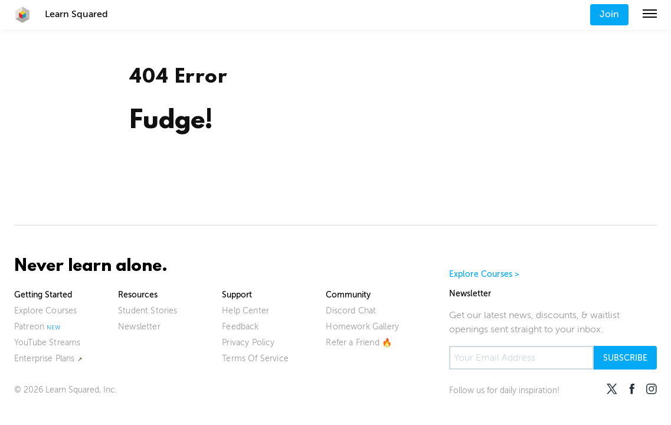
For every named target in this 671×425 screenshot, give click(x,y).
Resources (138, 294)
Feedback (240, 326)
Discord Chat (351, 310)
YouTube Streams (47, 342)
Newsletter (139, 326)
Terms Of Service (255, 358)
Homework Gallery (362, 326)
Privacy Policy (248, 342)
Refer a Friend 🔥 (359, 342)
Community (348, 294)
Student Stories (147, 310)
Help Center (245, 310)
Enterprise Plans (44, 358)
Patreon (29, 326)
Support (237, 294)
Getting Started (43, 294)
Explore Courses (45, 310)
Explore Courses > (484, 274)
